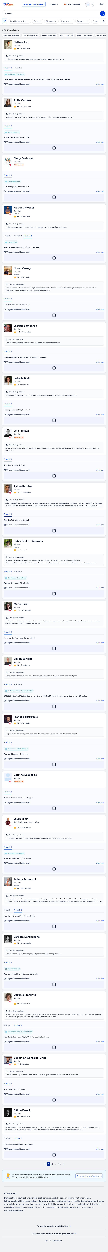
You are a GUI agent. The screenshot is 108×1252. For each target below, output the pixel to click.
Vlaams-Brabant (49, 35)
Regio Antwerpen (11, 35)
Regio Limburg (66, 35)
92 (59, 1164)
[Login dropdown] (89, 4)
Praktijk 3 (28, 236)
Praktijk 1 (8, 68)
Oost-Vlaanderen (30, 35)
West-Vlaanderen (84, 35)
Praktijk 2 (18, 68)
